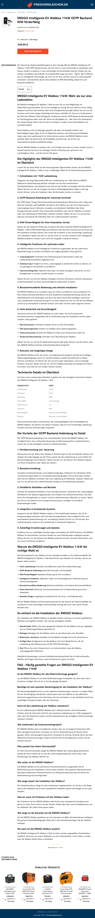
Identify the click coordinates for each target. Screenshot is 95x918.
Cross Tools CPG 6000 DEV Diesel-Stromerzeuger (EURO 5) (28, 892)
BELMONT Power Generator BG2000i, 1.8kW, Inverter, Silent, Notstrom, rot (85, 893)
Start (3, 12)
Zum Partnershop (32, 51)
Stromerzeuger (32, 12)
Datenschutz (52, 912)
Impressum (41, 912)
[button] (2, 4)
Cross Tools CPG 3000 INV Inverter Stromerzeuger (66, 891)
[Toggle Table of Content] (27, 89)
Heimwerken (11, 12)
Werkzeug (21, 12)
